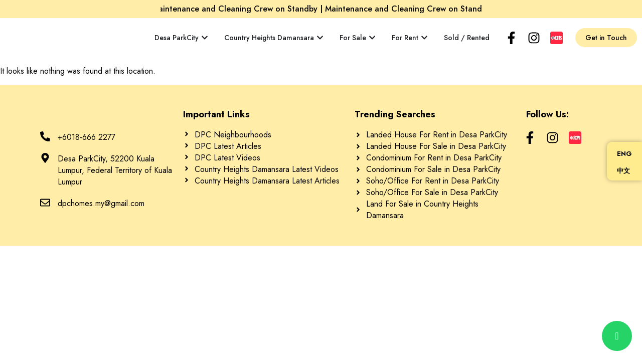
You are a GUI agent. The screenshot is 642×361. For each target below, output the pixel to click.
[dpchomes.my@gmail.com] (45, 203)
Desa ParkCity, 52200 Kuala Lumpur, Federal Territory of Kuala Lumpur (115, 170)
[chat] (617, 336)
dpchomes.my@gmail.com (101, 203)
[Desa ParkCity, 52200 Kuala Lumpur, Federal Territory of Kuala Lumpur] (45, 158)
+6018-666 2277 (86, 137)
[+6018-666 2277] (45, 136)
